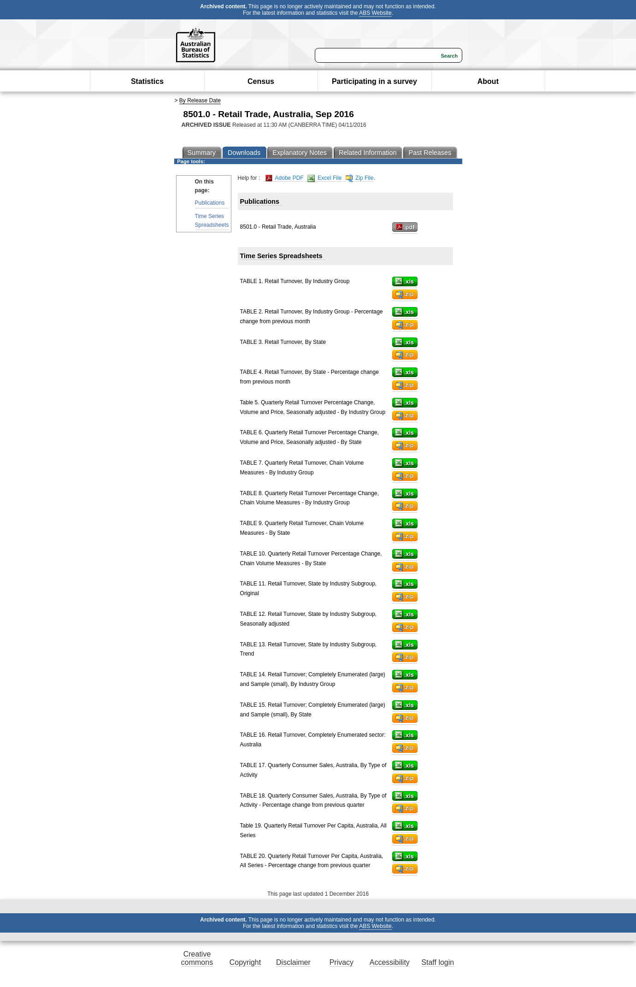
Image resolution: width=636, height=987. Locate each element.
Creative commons (197, 958)
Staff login (437, 962)
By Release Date (200, 100)
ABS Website (375, 13)
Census (260, 81)
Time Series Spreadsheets (212, 220)
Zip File (360, 178)
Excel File (324, 178)
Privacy (341, 962)
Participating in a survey (374, 81)
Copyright (245, 962)
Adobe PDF (284, 178)
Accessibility (390, 962)
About (488, 81)
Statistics (147, 81)
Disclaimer (293, 962)
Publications (210, 203)
